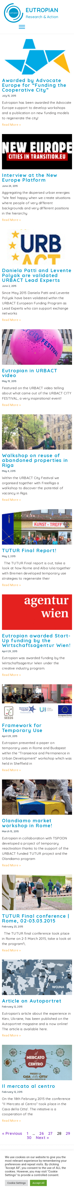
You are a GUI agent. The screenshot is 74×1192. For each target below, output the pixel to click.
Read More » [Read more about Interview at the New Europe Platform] (11, 220)
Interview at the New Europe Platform (29, 177)
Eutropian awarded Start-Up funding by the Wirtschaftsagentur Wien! (36, 640)
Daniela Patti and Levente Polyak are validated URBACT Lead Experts (37, 275)
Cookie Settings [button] (16, 1182)
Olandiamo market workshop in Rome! (27, 823)
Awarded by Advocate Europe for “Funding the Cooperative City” (34, 85)
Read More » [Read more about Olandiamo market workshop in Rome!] (11, 865)
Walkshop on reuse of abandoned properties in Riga (35, 460)
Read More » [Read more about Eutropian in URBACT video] (11, 405)
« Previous (12, 1133)
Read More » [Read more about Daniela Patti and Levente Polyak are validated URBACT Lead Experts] (11, 320)
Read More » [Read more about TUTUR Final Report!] (11, 585)
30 (29, 1137)
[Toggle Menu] (22, 27)
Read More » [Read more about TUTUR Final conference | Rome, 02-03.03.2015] (11, 950)
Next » (42, 1137)
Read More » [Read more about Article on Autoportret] (11, 1035)
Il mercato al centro (28, 1086)
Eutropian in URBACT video (29, 373)
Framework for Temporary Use (22, 727)
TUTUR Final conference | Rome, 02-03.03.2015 (35, 918)
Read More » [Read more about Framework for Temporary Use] (11, 770)
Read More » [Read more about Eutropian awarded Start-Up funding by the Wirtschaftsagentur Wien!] (11, 675)
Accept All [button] (38, 1182)
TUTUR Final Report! (29, 550)
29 (68, 1133)
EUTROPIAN (42, 10)
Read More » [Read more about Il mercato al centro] (11, 1120)
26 (41, 1133)
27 (50, 1133)
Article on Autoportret (31, 1001)
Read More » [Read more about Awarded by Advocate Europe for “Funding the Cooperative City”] (11, 124)
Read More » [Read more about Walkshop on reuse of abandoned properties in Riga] (11, 500)
